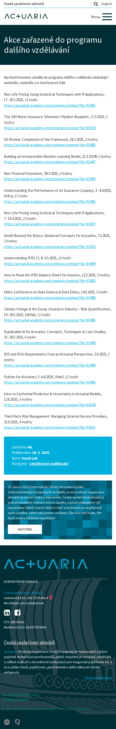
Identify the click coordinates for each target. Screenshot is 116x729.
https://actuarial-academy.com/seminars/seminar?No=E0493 (50, 382)
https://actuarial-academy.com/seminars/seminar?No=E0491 (50, 105)
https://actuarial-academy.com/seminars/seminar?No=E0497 (50, 162)
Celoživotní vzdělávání (48, 463)
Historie (25, 529)
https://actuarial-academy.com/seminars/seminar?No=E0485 (50, 320)
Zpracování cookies (15, 699)
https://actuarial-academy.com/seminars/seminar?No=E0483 (50, 144)
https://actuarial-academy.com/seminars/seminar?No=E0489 (50, 263)
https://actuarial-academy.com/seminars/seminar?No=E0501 (50, 427)
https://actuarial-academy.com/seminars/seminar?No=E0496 (50, 342)
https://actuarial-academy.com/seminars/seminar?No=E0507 (50, 224)
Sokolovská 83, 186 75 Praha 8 (28, 598)
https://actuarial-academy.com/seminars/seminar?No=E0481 (50, 201)
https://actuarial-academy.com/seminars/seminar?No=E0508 (50, 405)
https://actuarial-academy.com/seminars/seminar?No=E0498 (50, 365)
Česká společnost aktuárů (24, 3)
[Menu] (101, 16)
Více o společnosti (98, 677)
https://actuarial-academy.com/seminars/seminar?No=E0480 (50, 297)
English (107, 3)
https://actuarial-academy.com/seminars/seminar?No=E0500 (50, 127)
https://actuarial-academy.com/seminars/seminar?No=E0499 (50, 179)
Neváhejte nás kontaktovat (24, 603)
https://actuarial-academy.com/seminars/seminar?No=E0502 (50, 246)
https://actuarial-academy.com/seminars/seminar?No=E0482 (50, 280)
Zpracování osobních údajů (20, 694)
